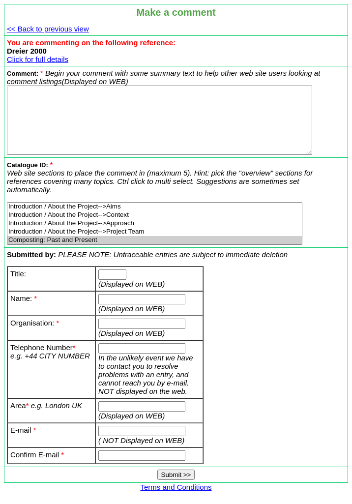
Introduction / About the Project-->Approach (154, 228)
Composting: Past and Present (154, 245)
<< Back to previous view (48, 29)
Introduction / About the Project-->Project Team (154, 237)
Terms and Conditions (177, 492)
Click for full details (37, 59)
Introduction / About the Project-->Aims (154, 212)
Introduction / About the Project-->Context (154, 220)
